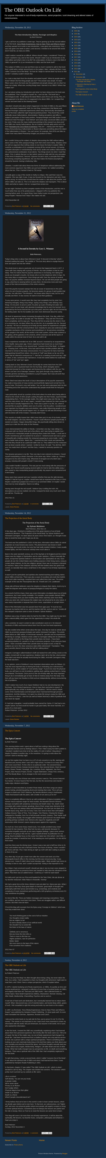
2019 (76, 51)
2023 (76, 39)
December (79, 74)
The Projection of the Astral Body (18, 518)
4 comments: (34, 504)
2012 (76, 71)
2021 (76, 45)
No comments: (35, 206)
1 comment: (34, 1133)
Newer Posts (11, 1140)
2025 (76, 34)
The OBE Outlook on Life (15, 965)
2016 (76, 60)
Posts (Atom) (18, 1145)
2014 (76, 66)
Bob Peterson (79, 106)
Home (41, 1140)
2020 (76, 48)
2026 (76, 31)
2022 (76, 42)
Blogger (64, 1153)
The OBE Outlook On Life (32, 10)
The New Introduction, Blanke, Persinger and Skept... (86, 80)
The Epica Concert (12, 731)
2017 (76, 57)
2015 (76, 63)
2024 (76, 37)
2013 (76, 69)
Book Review (14, 507)
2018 (76, 54)
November (79, 77)
